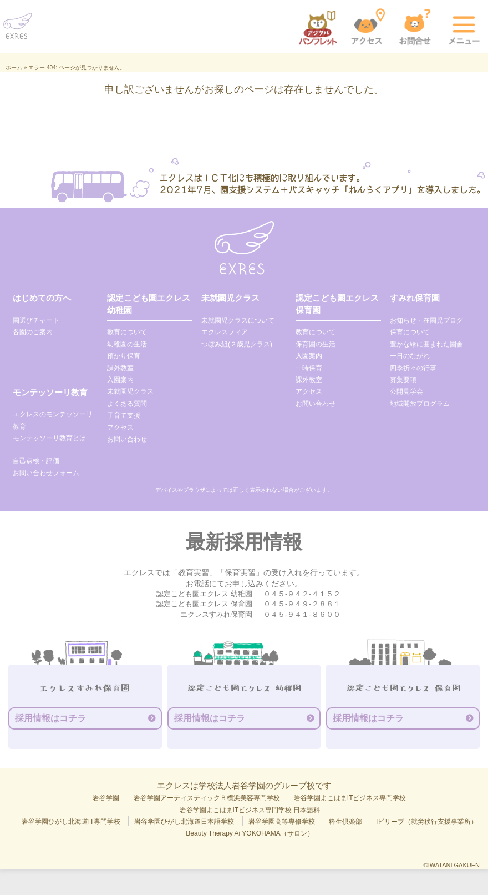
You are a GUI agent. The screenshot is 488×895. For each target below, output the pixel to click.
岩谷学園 (106, 798)
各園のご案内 (33, 332)
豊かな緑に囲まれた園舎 (426, 344)
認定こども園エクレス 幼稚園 (148, 303)
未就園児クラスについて (237, 320)
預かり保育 (123, 356)
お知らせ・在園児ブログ (426, 320)
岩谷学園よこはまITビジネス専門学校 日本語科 (250, 810)
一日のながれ (410, 356)
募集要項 (403, 380)
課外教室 (120, 368)
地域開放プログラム (420, 404)
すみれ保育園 (415, 298)
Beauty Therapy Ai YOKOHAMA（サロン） (249, 833)
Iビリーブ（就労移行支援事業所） (426, 822)
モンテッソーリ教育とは (49, 438)
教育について (127, 332)
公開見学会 (406, 391)
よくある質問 (127, 404)
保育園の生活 (316, 344)
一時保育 (309, 368)
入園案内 (120, 380)
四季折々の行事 (413, 368)
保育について (410, 332)
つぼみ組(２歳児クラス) (236, 344)
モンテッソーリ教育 (50, 392)
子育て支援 (123, 415)
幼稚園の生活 (127, 344)
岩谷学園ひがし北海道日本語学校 (184, 822)
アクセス (120, 427)
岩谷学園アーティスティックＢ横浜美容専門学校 (207, 798)
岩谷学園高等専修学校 (281, 822)
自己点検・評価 (36, 461)
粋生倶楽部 (345, 822)
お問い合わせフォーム (46, 473)
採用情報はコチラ (50, 718)
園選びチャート (36, 320)
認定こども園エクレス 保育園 (337, 303)
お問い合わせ (127, 439)
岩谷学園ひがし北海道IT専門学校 (71, 822)
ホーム (14, 67)
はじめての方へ (42, 298)
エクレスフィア (224, 332)
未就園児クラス (130, 391)
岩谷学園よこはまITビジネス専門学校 (350, 798)
